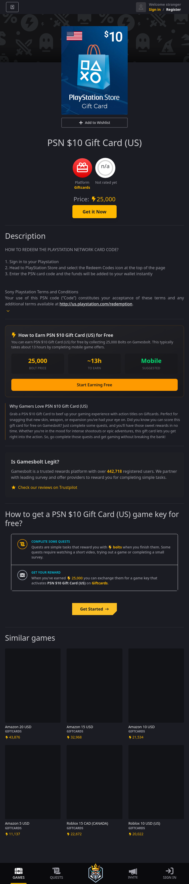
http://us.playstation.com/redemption (96, 304)
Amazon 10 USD (141, 727)
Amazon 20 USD (18, 727)
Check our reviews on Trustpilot (44, 487)
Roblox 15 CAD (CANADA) (87, 823)
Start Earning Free (94, 385)
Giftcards (82, 187)
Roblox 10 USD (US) (144, 823)
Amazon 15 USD (80, 727)
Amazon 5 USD (17, 823)
